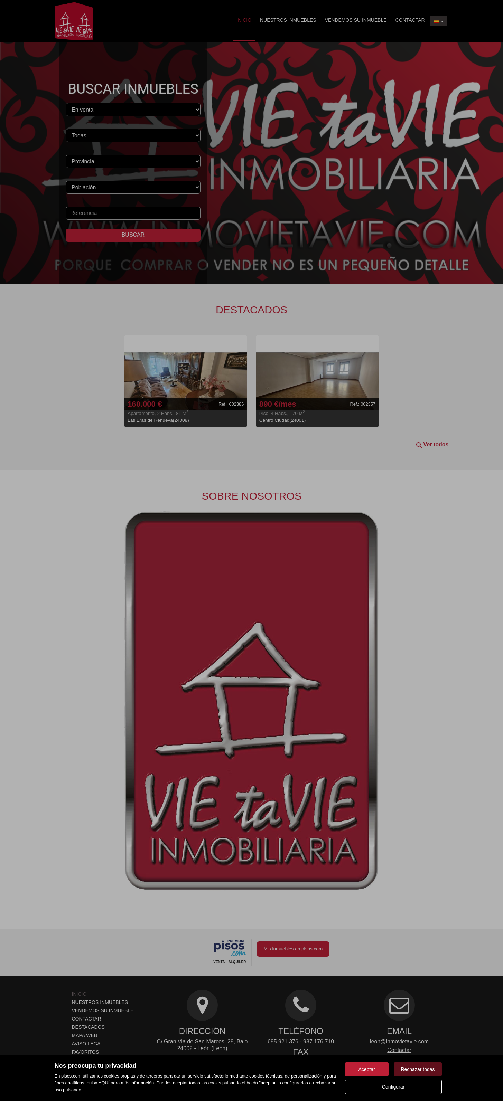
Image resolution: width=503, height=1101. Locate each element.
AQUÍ (104, 1082)
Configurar (393, 1087)
